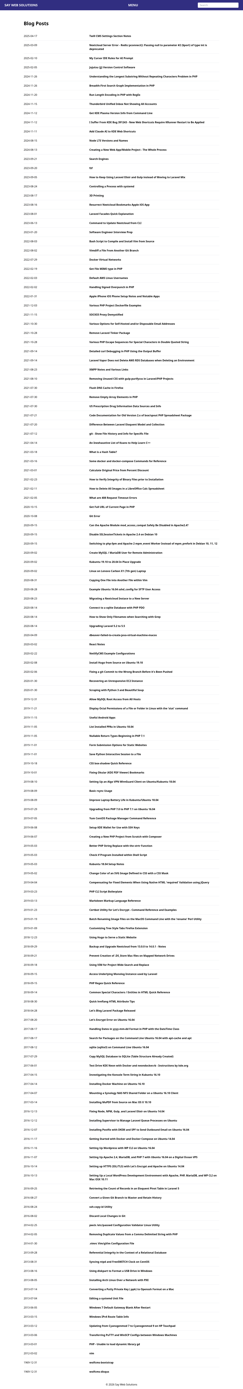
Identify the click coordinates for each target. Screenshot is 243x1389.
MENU (133, 5)
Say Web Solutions (21, 5)
